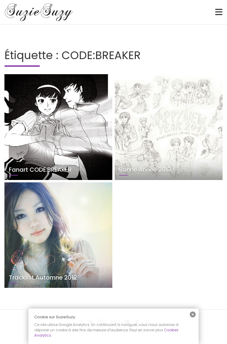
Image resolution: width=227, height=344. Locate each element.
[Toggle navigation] (219, 12)
